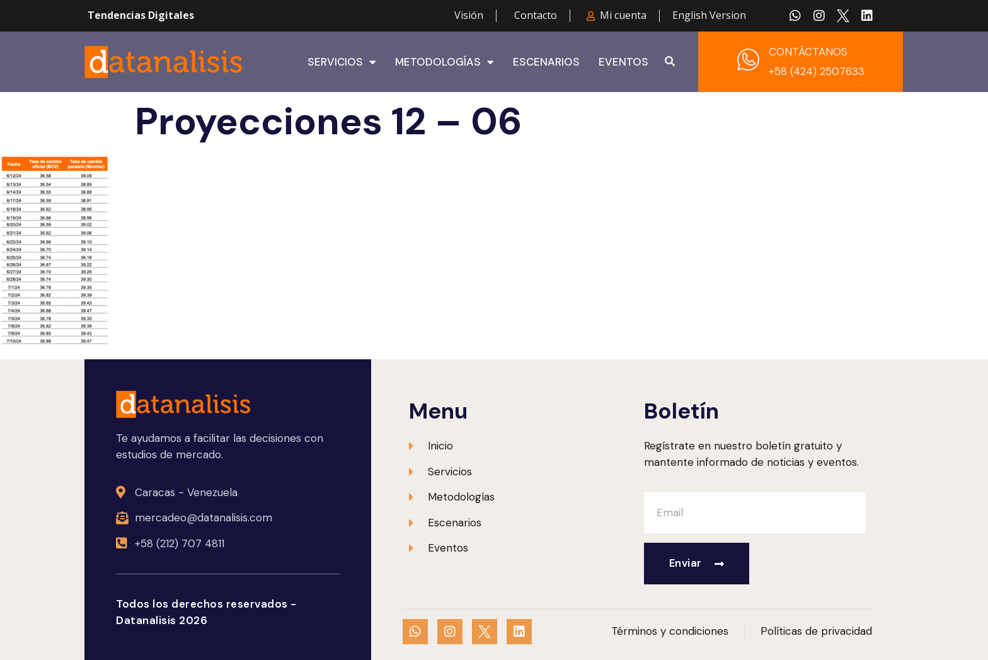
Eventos (623, 61)
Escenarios (546, 61)
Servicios (341, 61)
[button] (670, 62)
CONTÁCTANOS (808, 52)
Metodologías (444, 61)
